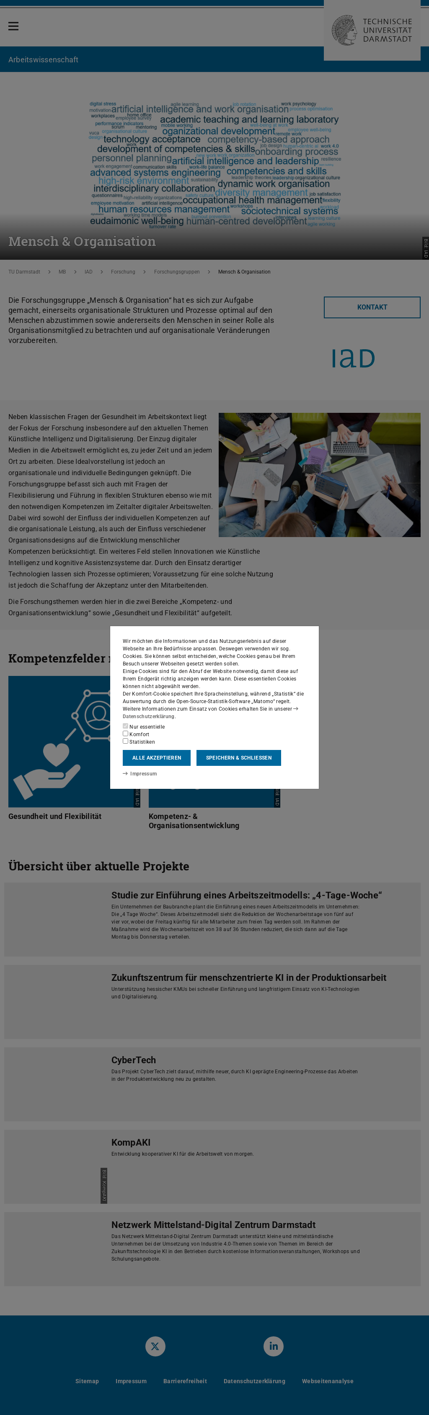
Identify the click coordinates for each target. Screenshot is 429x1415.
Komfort (136, 734)
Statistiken (139, 741)
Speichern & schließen (238, 758)
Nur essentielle (144, 726)
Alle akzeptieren (156, 758)
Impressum (140, 774)
